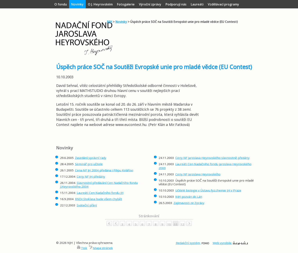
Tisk (84, 248)
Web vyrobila (230, 243)
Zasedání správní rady (90, 158)
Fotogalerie (126, 4)
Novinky (121, 22)
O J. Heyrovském (100, 4)
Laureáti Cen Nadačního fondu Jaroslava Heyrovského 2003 (205, 166)
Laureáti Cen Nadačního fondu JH (100, 193)
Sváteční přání (87, 205)
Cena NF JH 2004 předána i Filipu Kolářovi (104, 170)
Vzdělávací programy (223, 4)
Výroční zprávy (150, 4)
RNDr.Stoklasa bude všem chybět (98, 199)
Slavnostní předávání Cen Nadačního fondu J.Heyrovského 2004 (99, 185)
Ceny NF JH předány (91, 176)
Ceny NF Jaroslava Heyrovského (198, 174)
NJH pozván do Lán (188, 197)
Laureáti (197, 4)
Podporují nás (176, 4)
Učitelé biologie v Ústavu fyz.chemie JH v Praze (208, 190)
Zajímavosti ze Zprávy (189, 203)
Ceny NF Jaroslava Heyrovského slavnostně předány (212, 158)
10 (169, 224)
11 (175, 224)
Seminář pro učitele (89, 164)
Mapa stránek (103, 248)
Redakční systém (192, 243)
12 (182, 224)
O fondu (60, 4)
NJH (109, 22)
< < (109, 223)
